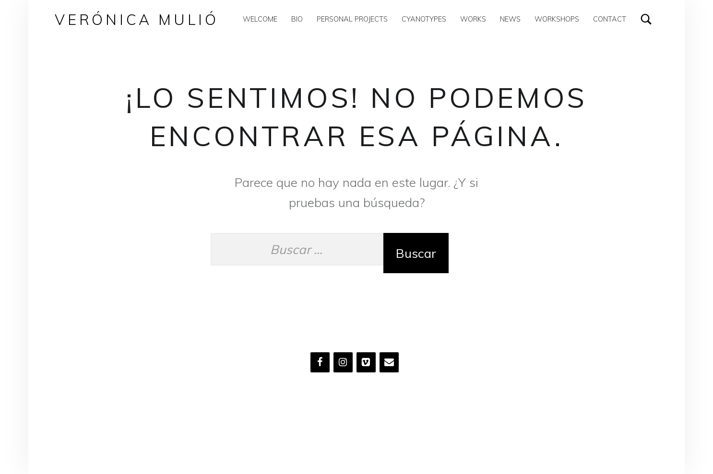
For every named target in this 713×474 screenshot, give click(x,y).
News (510, 18)
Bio (297, 18)
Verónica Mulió (137, 19)
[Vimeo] (366, 362)
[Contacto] (389, 362)
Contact (609, 18)
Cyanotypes (424, 18)
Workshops (557, 18)
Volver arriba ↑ (339, 429)
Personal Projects (352, 18)
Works (473, 18)
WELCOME (260, 18)
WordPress (291, 429)
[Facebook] (320, 362)
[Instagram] (343, 362)
